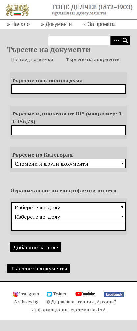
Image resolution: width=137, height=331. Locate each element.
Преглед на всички (32, 59)
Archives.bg (26, 301)
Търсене (125, 40)
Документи (58, 24)
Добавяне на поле (36, 247)
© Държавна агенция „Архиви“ (81, 301)
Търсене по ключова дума (47, 80)
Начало (20, 24)
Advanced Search (115, 40)
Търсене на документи (93, 59)
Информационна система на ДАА (68, 309)
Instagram (26, 294)
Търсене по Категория (42, 154)
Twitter (57, 294)
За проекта (101, 24)
